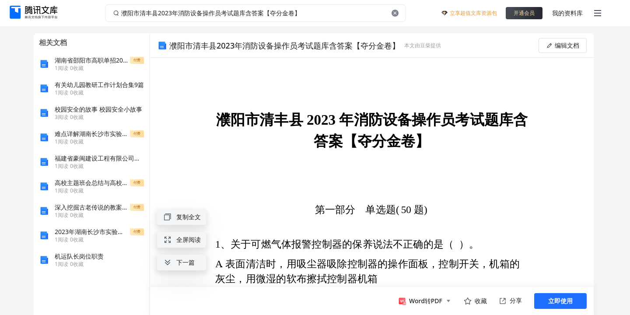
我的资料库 (567, 13)
